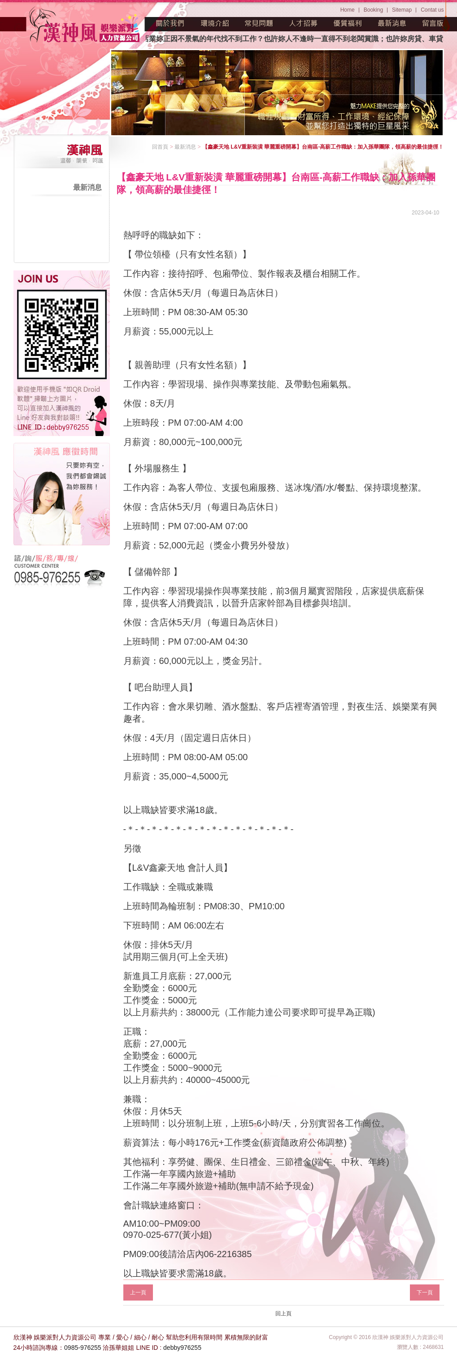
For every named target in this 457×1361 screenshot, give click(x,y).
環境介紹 (214, 23)
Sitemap (402, 10)
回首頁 (160, 147)
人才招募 (303, 23)
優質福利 (348, 23)
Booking (373, 10)
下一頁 (425, 1292)
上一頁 (138, 1292)
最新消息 (392, 23)
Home (347, 10)
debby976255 (182, 1347)
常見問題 (259, 23)
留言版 (433, 23)
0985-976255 (82, 1347)
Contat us (432, 10)
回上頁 (283, 1313)
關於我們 (170, 23)
